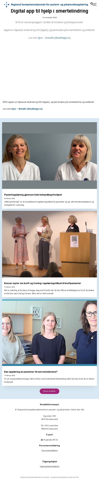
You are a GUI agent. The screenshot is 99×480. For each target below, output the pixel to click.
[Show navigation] (95, 4)
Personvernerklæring (49, 450)
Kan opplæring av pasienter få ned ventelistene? (30, 371)
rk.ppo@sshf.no (49, 440)
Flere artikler (49, 391)
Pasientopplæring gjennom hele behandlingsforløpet (33, 194)
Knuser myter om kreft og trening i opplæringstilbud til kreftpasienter (42, 283)
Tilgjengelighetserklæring (49, 466)
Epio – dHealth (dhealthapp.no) (54, 37)
